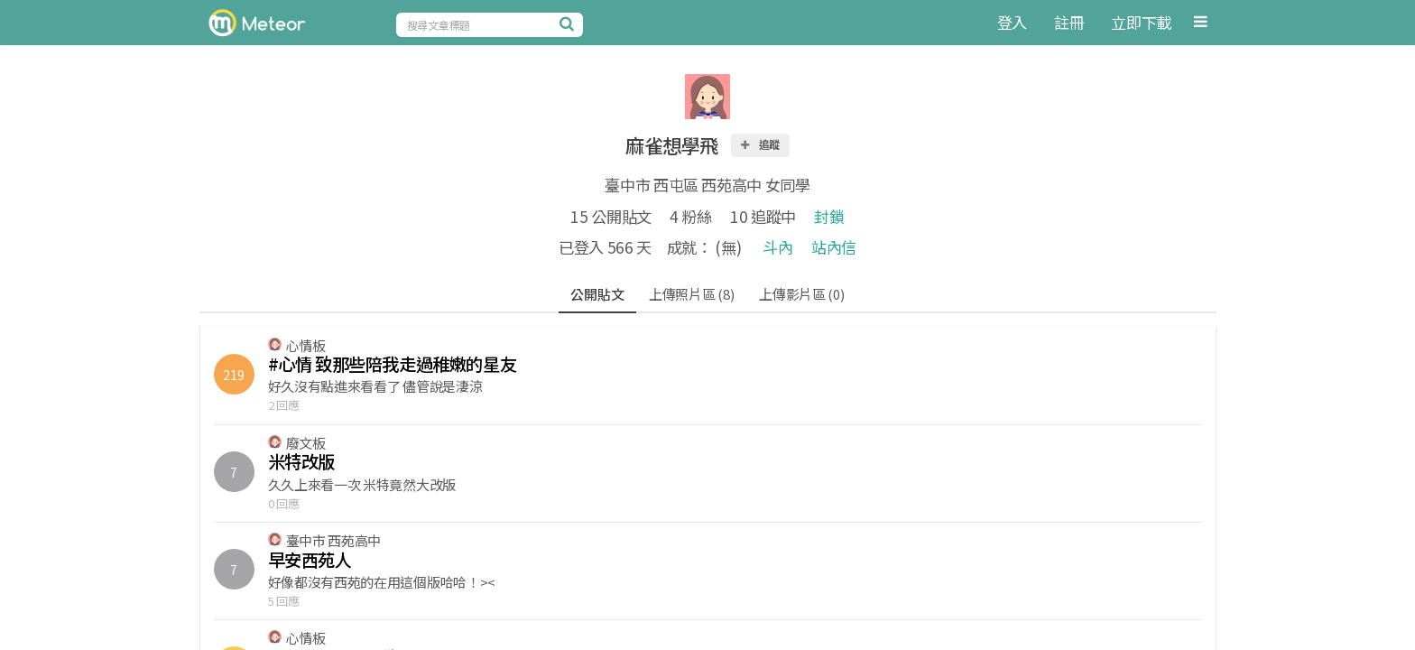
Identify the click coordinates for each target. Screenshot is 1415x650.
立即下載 (1141, 22)
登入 (1012, 22)
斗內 (777, 247)
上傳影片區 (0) (801, 293)
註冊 (1069, 22)
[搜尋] (569, 23)
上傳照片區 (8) (691, 293)
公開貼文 (597, 293)
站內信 (833, 247)
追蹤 (760, 144)
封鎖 (829, 216)
